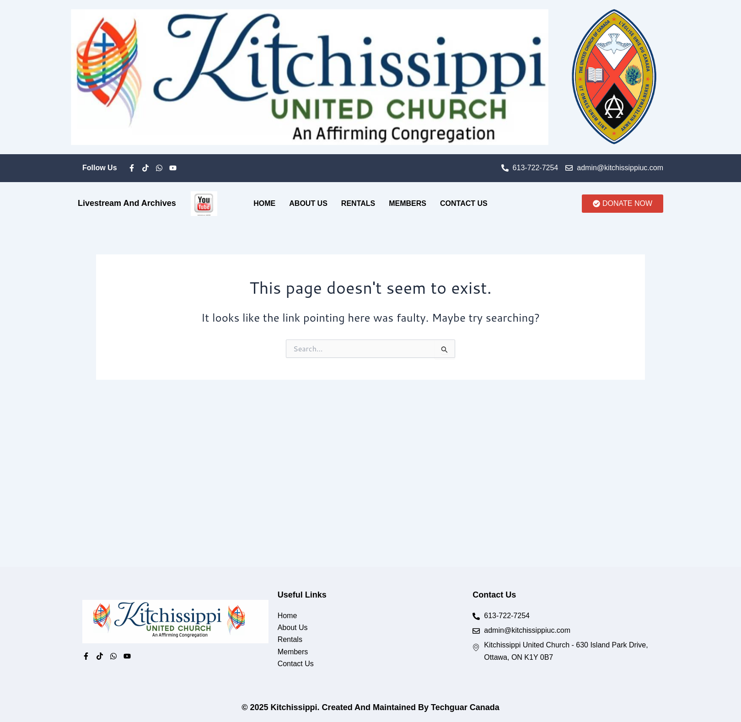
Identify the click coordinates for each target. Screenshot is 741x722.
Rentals (358, 203)
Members (407, 203)
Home (264, 203)
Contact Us (464, 203)
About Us (308, 203)
